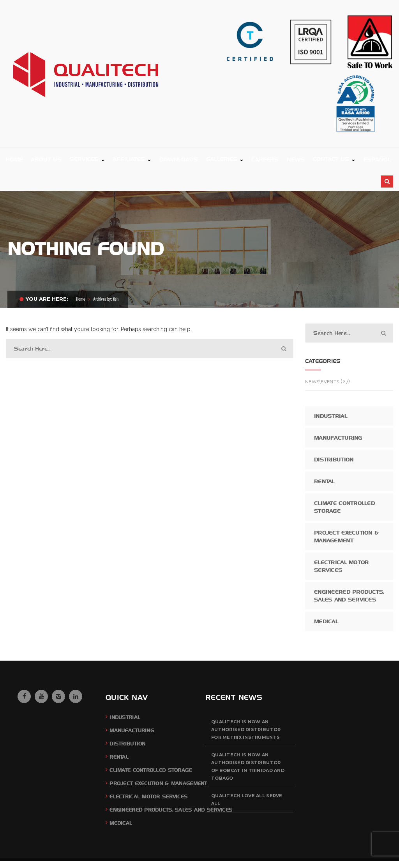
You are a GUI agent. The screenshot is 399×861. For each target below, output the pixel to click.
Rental (324, 457)
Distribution (333, 436)
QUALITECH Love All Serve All (246, 775)
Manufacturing (338, 414)
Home (80, 275)
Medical (326, 597)
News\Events (322, 358)
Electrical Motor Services (341, 542)
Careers (340, 847)
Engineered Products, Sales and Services (349, 572)
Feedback (317, 847)
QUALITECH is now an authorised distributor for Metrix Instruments (246, 705)
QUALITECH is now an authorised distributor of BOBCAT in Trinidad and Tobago (247, 742)
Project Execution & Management (346, 513)
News (359, 847)
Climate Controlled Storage (344, 483)
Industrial (330, 392)
